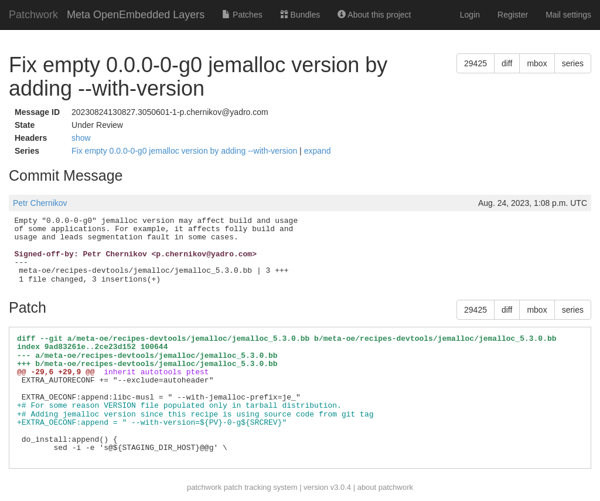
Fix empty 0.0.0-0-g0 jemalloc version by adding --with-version (185, 150)
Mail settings (568, 14)
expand (317, 150)
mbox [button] (537, 63)
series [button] (573, 63)
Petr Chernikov (40, 203)
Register (512, 14)
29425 (475, 63)
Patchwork (33, 15)
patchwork (204, 487)
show (81, 138)
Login (470, 14)
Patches (242, 14)
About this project (374, 14)
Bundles (300, 14)
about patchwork (385, 487)
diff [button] (507, 63)
